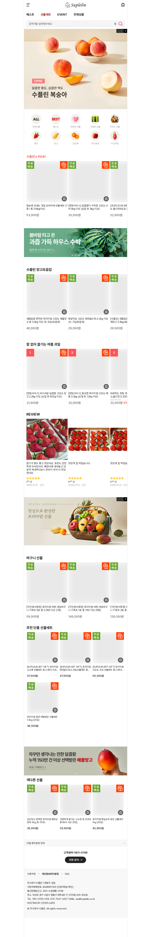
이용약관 (31, 874)
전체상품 (79, 14)
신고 (42, 485)
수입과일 (115, 143)
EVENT (62, 14)
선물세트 (46, 14)
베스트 (30, 14)
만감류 (75, 143)
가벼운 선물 (95, 126)
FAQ (67, 874)
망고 (56, 143)
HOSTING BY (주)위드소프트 (41, 903)
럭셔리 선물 (115, 126)
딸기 (36, 143)
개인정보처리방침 (50, 874)
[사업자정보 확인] (65, 886)
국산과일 (95, 143)
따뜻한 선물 (75, 126)
